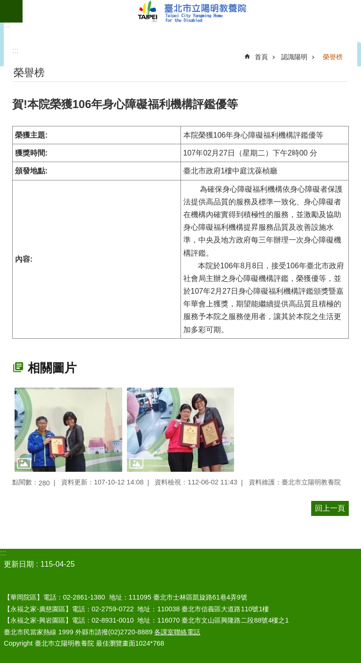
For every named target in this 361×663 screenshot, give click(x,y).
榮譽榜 (333, 57)
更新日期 (19, 564)
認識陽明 (294, 57)
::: (7, 25)
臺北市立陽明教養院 (192, 11)
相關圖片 (52, 367)
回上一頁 (330, 508)
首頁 (261, 57)
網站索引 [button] (11, 11)
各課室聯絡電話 (177, 632)
